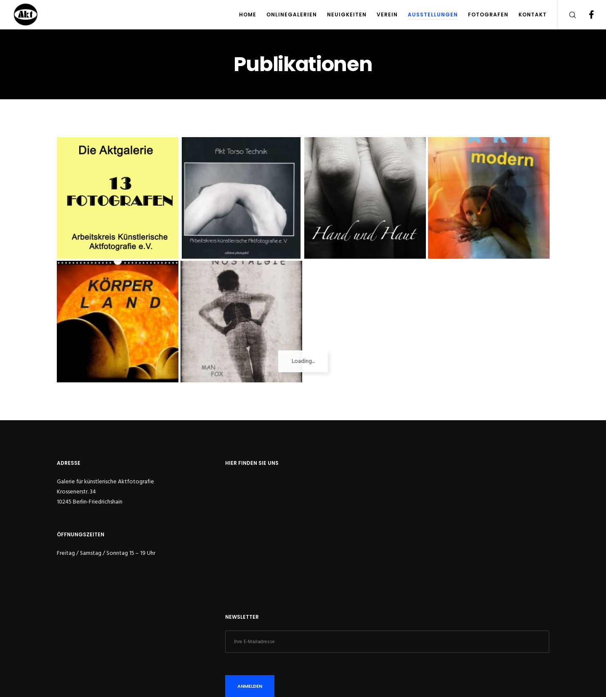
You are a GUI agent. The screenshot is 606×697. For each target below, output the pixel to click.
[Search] (567, 14)
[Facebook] (586, 14)
